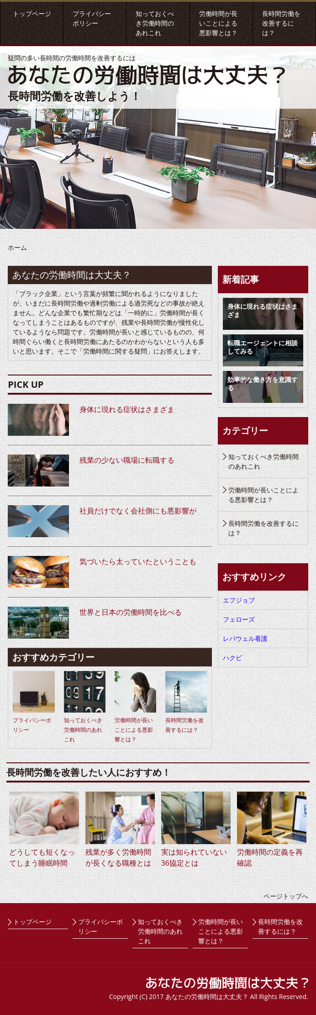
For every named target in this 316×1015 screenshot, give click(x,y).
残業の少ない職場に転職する (126, 460)
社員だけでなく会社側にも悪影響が (137, 511)
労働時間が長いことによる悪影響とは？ (218, 23)
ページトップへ (285, 896)
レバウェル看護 (245, 638)
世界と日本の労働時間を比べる (130, 612)
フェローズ (239, 619)
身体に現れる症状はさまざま (126, 409)
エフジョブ (239, 600)
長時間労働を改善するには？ (281, 23)
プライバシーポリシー (100, 926)
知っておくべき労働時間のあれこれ (155, 23)
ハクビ (232, 657)
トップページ (32, 13)
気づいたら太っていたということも (137, 561)
